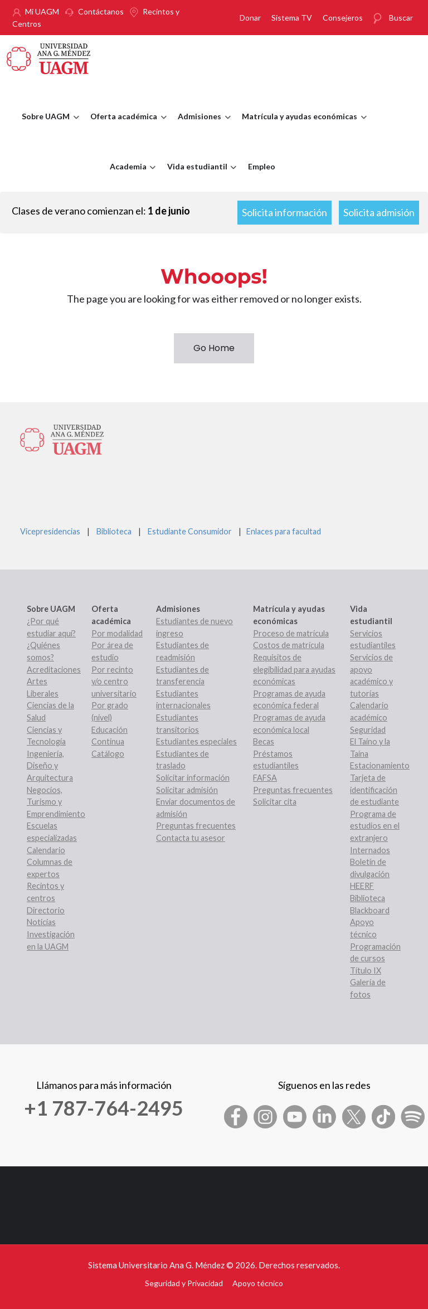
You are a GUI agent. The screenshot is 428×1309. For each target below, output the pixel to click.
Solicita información (284, 212)
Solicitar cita (274, 801)
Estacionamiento (380, 765)
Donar (250, 17)
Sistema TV (291, 17)
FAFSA (265, 777)
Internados (370, 850)
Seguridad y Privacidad (184, 1283)
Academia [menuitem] (130, 177)
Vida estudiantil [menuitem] (199, 177)
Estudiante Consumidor (190, 531)
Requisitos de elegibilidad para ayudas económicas (294, 669)
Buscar (401, 17)
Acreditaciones (54, 669)
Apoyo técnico (257, 1283)
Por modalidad (117, 633)
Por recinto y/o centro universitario (114, 681)
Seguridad (368, 729)
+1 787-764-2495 (103, 1108)
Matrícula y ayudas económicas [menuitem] (301, 126)
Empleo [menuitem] (261, 166)
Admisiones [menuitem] (201, 126)
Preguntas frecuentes (196, 825)
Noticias (41, 922)
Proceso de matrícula (291, 633)
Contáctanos (101, 11)
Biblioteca (114, 531)
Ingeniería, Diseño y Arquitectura (50, 765)
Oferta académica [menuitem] (126, 126)
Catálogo (107, 753)
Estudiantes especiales (196, 741)
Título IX (365, 970)
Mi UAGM (42, 11)
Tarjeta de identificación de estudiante (374, 789)
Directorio (46, 910)
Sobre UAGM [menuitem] (47, 126)
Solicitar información (193, 777)
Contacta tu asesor (190, 838)
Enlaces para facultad (282, 531)
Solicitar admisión (187, 790)
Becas (263, 741)
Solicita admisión (379, 212)
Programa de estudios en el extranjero (375, 826)
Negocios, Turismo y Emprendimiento (56, 802)
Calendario (46, 850)
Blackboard (370, 910)
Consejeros (343, 17)
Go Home (214, 348)
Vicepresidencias (50, 531)
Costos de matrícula (288, 645)
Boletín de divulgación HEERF (370, 873)
